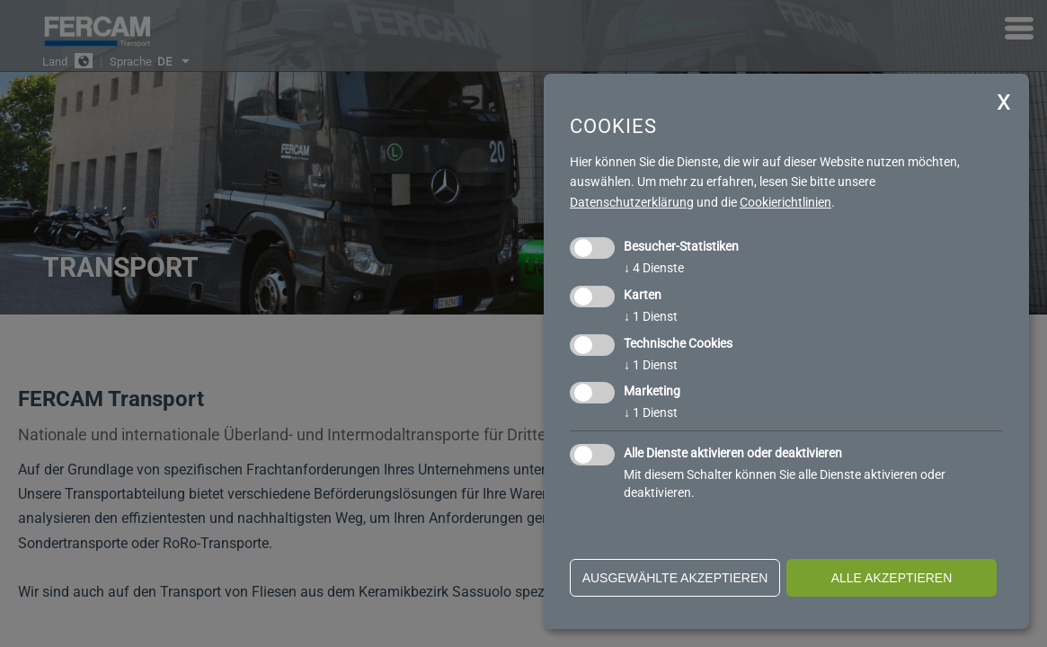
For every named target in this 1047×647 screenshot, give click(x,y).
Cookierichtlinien (785, 202)
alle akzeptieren (892, 578)
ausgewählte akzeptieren (675, 578)
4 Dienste (654, 268)
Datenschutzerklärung (632, 202)
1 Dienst (651, 316)
